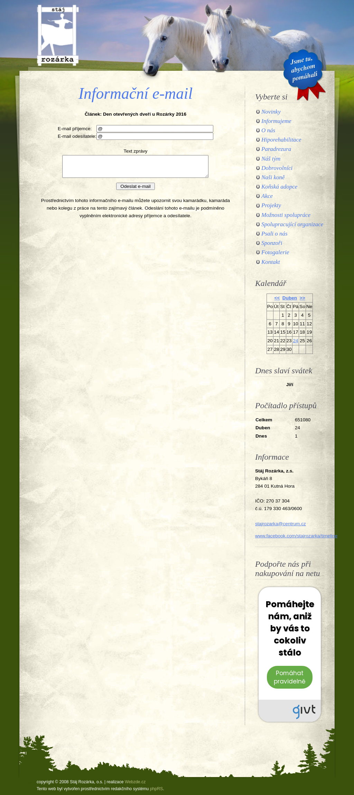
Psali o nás (274, 233)
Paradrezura (276, 149)
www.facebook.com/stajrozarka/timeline (296, 535)
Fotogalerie (275, 252)
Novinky (271, 111)
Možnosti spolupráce (285, 215)
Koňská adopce (279, 186)
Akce (267, 196)
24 (295, 340)
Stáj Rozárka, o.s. (58, 35)
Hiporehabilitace (281, 139)
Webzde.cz (135, 781)
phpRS (156, 788)
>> (302, 297)
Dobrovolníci (276, 168)
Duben (289, 297)
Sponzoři (271, 243)
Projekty (271, 205)
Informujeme (276, 121)
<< (277, 297)
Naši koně (273, 177)
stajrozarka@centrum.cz (280, 523)
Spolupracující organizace (292, 224)
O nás (268, 130)
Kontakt (270, 262)
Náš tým (270, 158)
